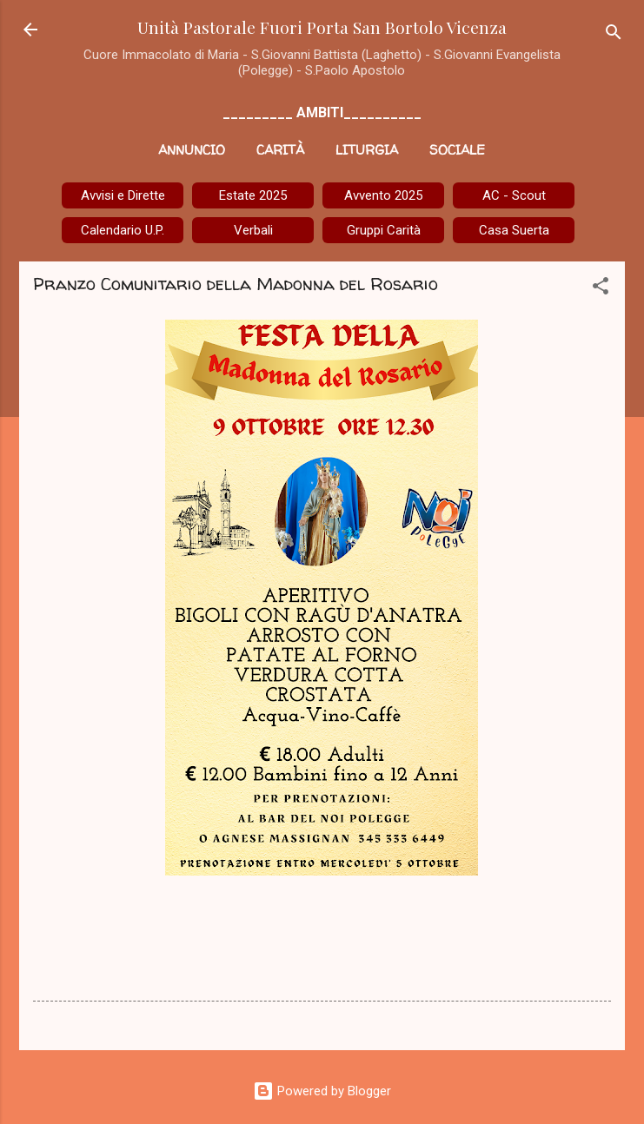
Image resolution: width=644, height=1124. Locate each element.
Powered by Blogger (322, 1091)
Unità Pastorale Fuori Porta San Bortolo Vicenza (322, 27)
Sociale (457, 150)
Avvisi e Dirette (123, 195)
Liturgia (366, 150)
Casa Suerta (514, 230)
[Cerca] (613, 35)
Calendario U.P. (122, 230)
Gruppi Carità (384, 230)
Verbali (253, 230)
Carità (280, 150)
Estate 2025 (253, 195)
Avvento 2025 (383, 195)
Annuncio (191, 150)
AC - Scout (514, 195)
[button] (600, 288)
